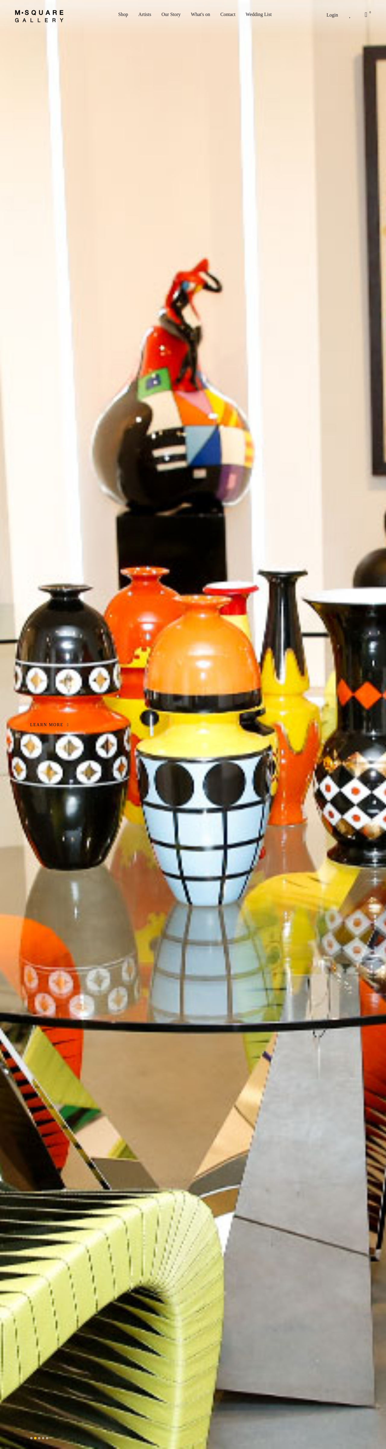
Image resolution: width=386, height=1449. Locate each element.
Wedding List (259, 14)
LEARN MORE (49, 725)
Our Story (171, 14)
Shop (123, 14)
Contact (228, 14)
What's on (200, 14)
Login (332, 15)
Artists (144, 14)
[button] (31, 1438)
